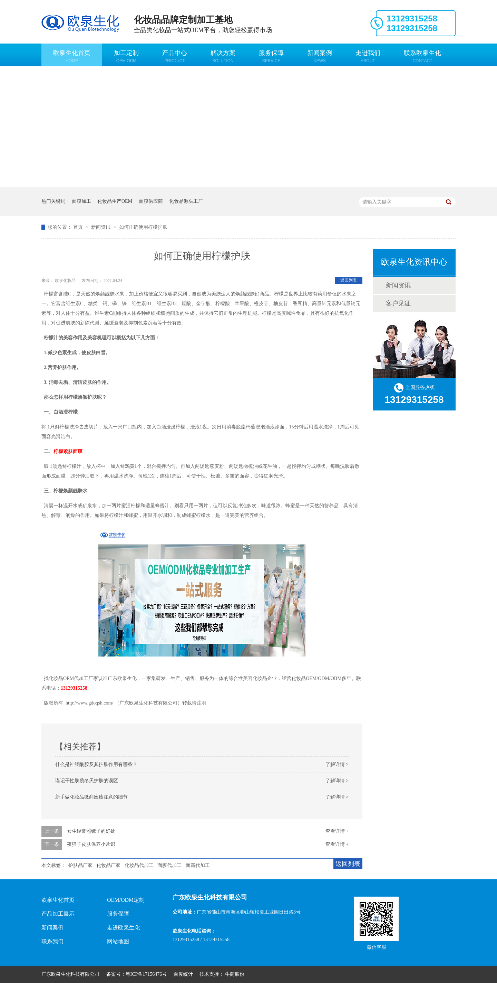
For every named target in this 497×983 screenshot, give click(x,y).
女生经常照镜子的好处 (91, 831)
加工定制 (126, 56)
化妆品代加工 (139, 865)
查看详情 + (337, 831)
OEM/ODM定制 (126, 900)
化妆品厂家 (108, 865)
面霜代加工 (198, 865)
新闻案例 (319, 56)
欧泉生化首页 (71, 56)
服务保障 (271, 56)
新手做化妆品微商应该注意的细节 (91, 797)
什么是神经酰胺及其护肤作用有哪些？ (96, 764)
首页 (78, 227)
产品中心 (174, 56)
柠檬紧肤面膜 (67, 451)
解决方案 (223, 56)
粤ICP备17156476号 (146, 974)
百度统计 (183, 974)
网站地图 (118, 941)
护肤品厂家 (80, 865)
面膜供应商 (151, 201)
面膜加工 (81, 201)
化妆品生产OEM (114, 201)
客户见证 (398, 303)
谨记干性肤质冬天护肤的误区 (86, 780)
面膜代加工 (169, 865)
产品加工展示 (58, 914)
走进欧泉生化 (123, 927)
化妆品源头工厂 (186, 201)
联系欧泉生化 (422, 56)
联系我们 (52, 941)
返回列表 (348, 280)
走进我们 (367, 56)
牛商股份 (234, 974)
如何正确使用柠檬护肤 (143, 227)
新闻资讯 (101, 227)
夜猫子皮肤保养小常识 (91, 844)
